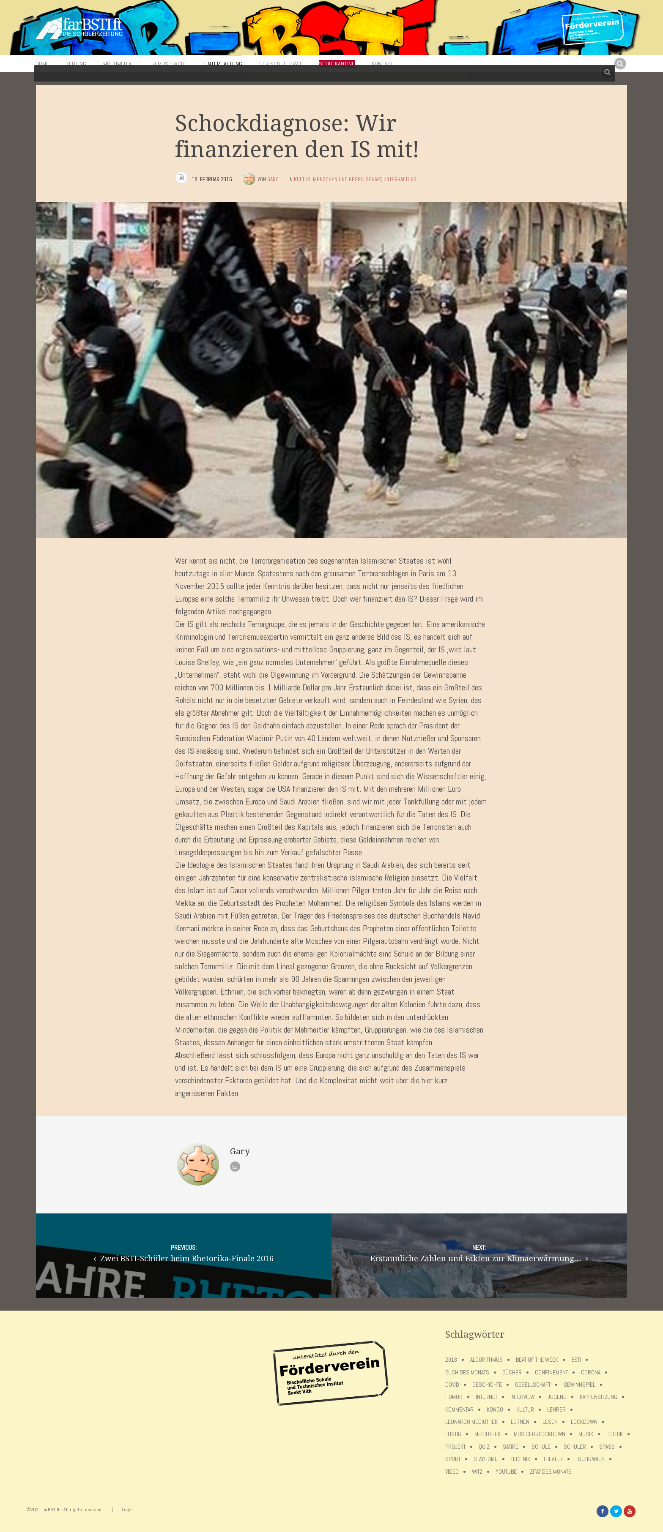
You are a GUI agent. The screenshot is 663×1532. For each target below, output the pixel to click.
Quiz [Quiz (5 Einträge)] (484, 1446)
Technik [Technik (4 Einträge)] (520, 1459)
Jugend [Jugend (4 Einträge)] (557, 1397)
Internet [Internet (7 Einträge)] (486, 1397)
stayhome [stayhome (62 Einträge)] (486, 1459)
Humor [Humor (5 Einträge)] (454, 1397)
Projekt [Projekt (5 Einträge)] (455, 1446)
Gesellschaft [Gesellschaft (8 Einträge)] (533, 1384)
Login (127, 1509)
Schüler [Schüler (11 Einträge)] (575, 1446)
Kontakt (382, 64)
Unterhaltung (223, 64)
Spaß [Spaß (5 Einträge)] (607, 1446)
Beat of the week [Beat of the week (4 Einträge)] (537, 1359)
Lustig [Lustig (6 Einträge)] (453, 1434)
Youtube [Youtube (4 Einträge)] (506, 1471)
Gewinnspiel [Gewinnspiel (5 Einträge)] (579, 1384)
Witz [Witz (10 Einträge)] (477, 1471)
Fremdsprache (167, 64)
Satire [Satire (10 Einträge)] (510, 1446)
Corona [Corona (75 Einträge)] (590, 1372)
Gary (272, 179)
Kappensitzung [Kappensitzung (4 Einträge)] (598, 1397)
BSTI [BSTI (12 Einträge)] (576, 1359)
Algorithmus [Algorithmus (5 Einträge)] (486, 1359)
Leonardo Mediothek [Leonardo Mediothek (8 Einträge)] (471, 1422)
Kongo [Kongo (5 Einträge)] (495, 1409)
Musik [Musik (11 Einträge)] (585, 1434)
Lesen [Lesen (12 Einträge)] (550, 1422)
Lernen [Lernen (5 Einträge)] (520, 1422)
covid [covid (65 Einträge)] (452, 1384)
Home (42, 64)
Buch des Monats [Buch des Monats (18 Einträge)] (467, 1372)
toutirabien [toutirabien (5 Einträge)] (590, 1459)
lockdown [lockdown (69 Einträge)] (584, 1422)
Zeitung (76, 64)
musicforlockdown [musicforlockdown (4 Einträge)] (539, 1434)
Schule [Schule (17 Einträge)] (541, 1446)
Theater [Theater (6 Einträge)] (553, 1459)
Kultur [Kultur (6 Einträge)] (525, 1409)
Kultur (302, 179)
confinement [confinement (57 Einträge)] (551, 1372)
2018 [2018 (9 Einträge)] (451, 1359)
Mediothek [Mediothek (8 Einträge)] (487, 1434)
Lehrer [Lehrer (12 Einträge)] (556, 1409)
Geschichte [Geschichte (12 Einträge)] (487, 1384)
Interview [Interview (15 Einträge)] (522, 1397)
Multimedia (117, 64)
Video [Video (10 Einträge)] (452, 1471)
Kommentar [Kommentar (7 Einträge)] (459, 1409)
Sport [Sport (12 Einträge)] (452, 1459)
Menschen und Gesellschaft (347, 179)
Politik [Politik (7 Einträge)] (614, 1434)
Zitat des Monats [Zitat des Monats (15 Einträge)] (551, 1471)
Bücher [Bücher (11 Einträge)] (512, 1372)
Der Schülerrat (280, 64)
